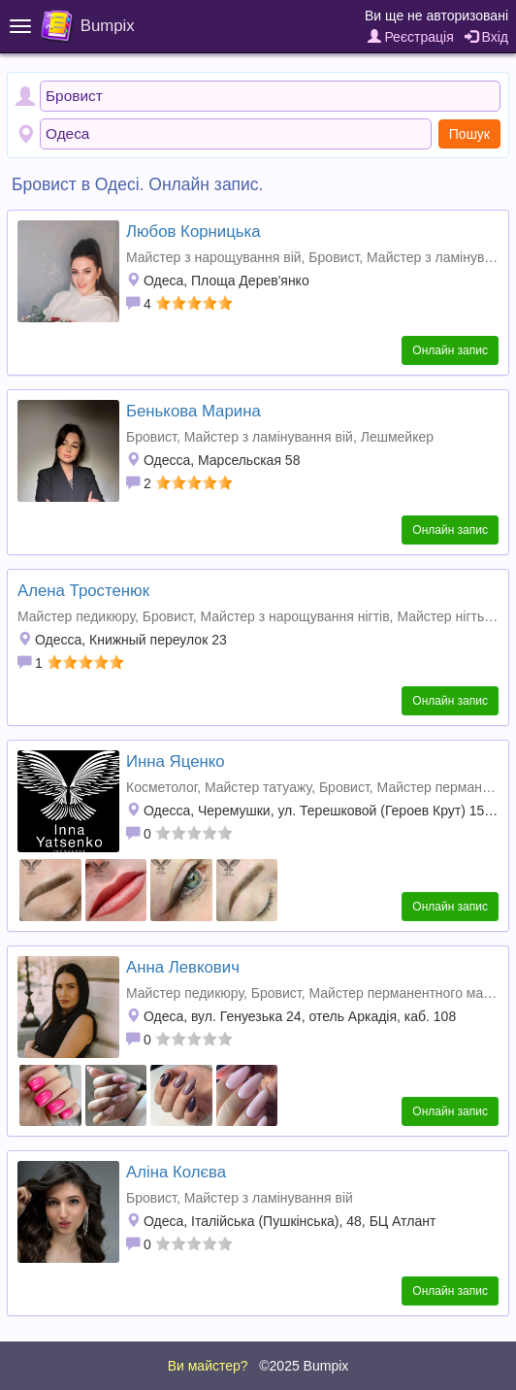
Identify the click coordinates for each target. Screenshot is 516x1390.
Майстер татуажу (258, 787)
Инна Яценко (175, 761)
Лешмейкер (397, 437)
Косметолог (161, 787)
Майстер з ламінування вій (268, 437)
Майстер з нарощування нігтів (294, 616)
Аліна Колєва (176, 1172)
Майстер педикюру (76, 616)
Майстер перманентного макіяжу (411, 993)
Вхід (486, 37)
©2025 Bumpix (303, 1365)
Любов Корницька (193, 231)
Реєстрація (411, 37)
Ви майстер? (208, 1365)
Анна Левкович (183, 967)
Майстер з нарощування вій (214, 257)
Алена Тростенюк (83, 590)
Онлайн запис (450, 350)
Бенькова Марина (193, 411)
